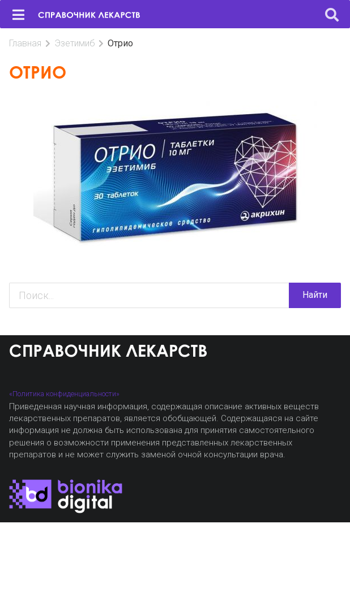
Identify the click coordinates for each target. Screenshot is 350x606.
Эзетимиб (74, 43)
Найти (314, 294)
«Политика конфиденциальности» (64, 393)
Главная (25, 43)
